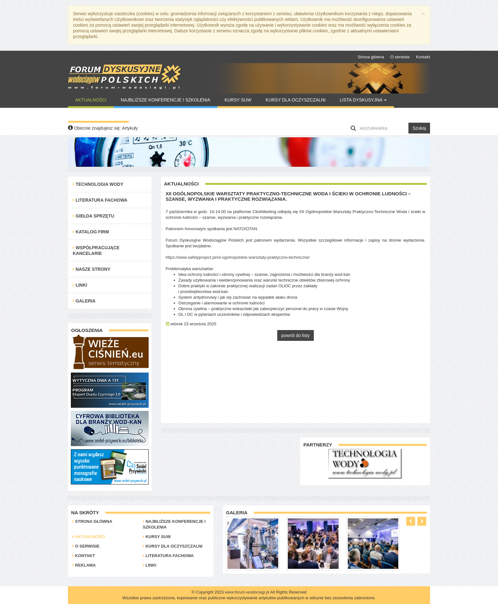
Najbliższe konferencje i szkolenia (165, 99)
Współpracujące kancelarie (96, 250)
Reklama (84, 565)
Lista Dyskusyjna (363, 99)
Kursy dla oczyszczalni (296, 99)
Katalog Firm (91, 231)
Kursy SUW (238, 99)
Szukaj (419, 128)
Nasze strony (92, 269)
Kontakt (423, 57)
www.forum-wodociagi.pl (247, 592)
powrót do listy (295, 335)
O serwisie (400, 57)
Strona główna (371, 57)
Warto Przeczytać (98, 114)
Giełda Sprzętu (93, 215)
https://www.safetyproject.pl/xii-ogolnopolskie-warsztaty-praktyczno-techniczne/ (238, 257)
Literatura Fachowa (100, 200)
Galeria (84, 300)
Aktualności (90, 99)
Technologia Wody (98, 184)
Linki (80, 285)
